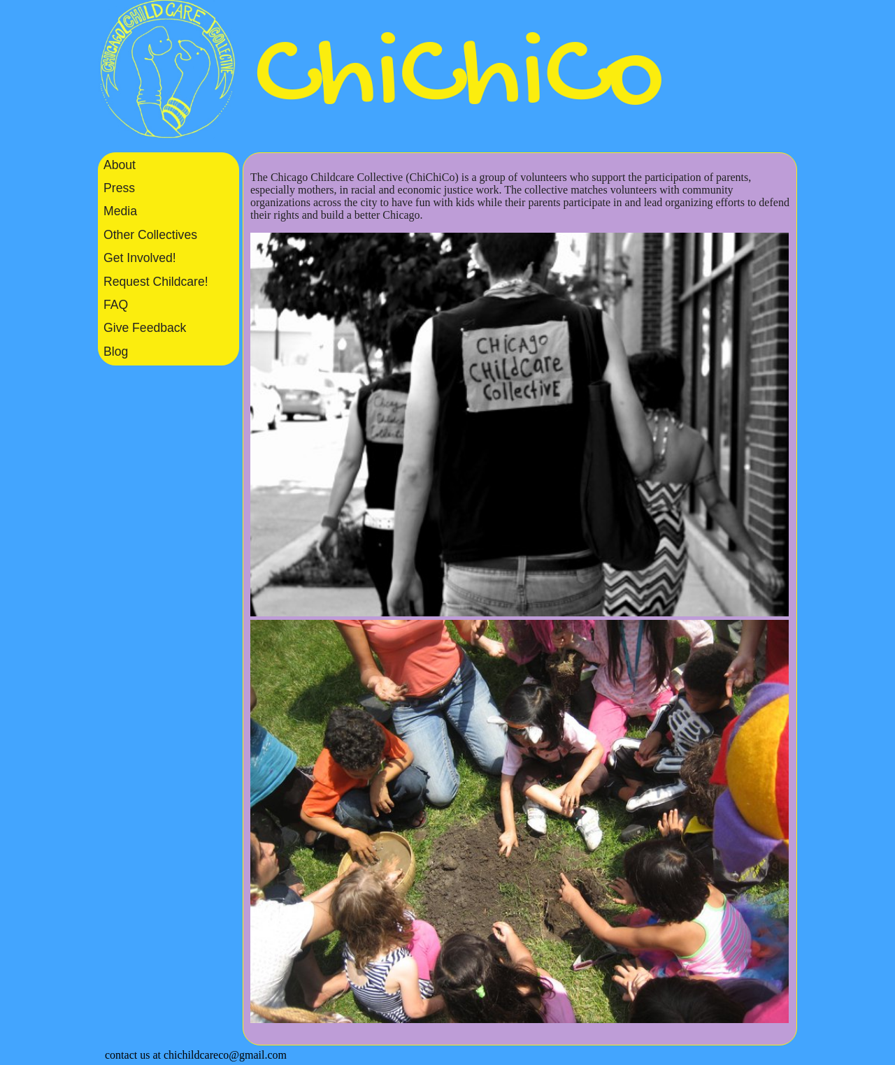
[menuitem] (168, 164)
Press (119, 188)
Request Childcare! (155, 282)
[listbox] (168, 258)
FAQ (115, 305)
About (119, 165)
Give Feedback (144, 328)
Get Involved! (139, 258)
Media (120, 211)
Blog (115, 351)
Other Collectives (150, 235)
